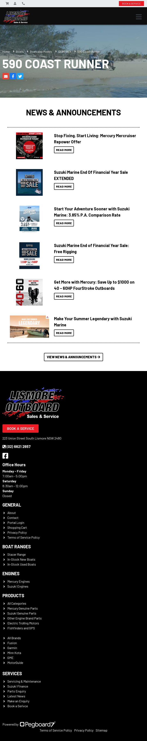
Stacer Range (16, 554)
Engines (11, 573)
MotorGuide (15, 662)
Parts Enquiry (16, 691)
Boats (20, 51)
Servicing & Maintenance (24, 681)
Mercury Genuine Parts (22, 608)
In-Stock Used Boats (21, 564)
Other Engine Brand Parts (24, 618)
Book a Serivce (17, 706)
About (11, 513)
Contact (12, 518)
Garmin (12, 648)
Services (12, 673)
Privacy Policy (17, 532)
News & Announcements (73, 112)
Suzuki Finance (17, 686)
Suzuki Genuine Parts (21, 613)
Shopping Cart (17, 527)
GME (10, 658)
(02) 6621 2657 (16, 446)
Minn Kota (14, 653)
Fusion (12, 643)
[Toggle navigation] (139, 17)
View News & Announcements (73, 357)
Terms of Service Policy (23, 537)
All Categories (16, 603)
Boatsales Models (41, 51)
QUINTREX (64, 51)
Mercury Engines (18, 581)
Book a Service (20, 428)
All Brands (14, 638)
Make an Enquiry (18, 701)
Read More (64, 150)
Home (6, 51)
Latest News (16, 696)
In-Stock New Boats (21, 559)
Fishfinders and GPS (21, 628)
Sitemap (101, 730)
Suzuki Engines (17, 586)
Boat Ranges (16, 546)
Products (13, 595)
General (11, 504)
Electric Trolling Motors (23, 623)
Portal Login (15, 522)
